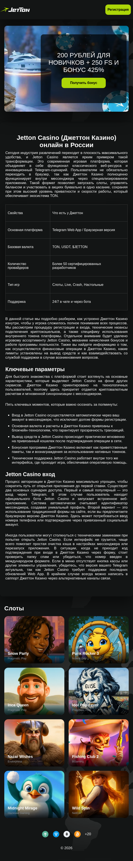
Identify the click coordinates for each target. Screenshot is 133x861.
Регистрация (118, 9)
